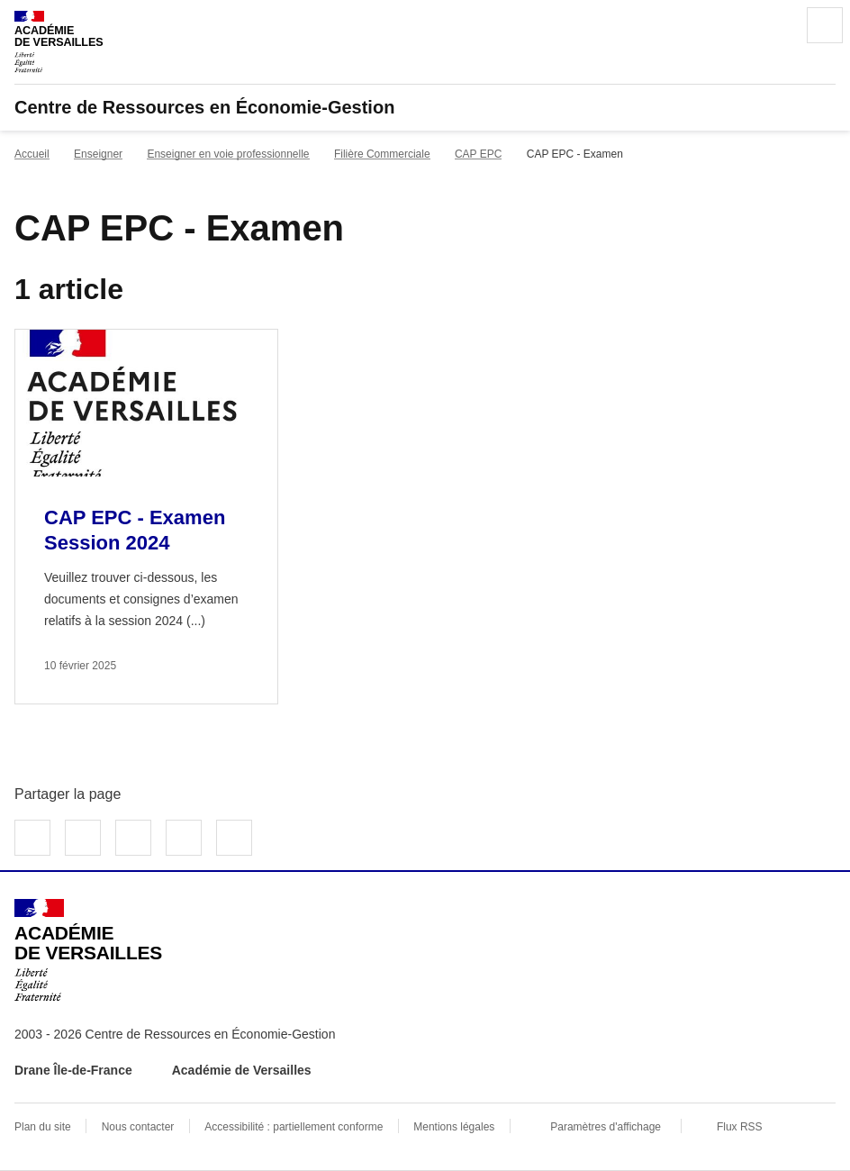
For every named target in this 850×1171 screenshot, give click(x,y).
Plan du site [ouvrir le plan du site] (42, 1127)
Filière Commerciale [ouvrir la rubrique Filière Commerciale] (382, 154)
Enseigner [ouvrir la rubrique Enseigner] (98, 154)
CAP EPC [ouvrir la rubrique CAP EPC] (478, 154)
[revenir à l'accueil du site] (425, 107)
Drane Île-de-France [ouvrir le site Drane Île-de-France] (73, 1070)
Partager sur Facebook (32, 838)
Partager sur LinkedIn (133, 838)
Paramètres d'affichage (605, 1127)
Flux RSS (740, 1127)
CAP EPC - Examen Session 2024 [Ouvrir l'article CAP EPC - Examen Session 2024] (134, 530)
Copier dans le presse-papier (234, 838)
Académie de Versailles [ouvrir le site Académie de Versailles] (242, 1070)
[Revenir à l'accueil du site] (88, 950)
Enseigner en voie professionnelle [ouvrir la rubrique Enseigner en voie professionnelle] (228, 154)
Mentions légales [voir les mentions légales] (453, 1127)
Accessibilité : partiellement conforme (293, 1127)
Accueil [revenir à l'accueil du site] (32, 154)
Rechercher (774, 25)
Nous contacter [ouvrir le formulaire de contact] (138, 1127)
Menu (825, 25)
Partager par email (184, 838)
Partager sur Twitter (83, 838)
